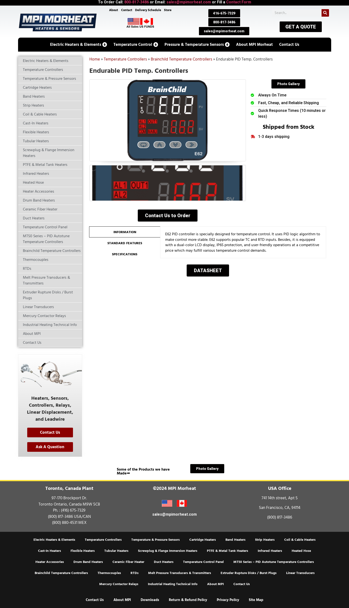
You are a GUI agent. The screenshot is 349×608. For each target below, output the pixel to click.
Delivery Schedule (148, 10)
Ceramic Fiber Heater (128, 562)
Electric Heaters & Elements (54, 539)
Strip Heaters (265, 539)
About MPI (215, 584)
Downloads (150, 600)
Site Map (256, 600)
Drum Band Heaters (88, 562)
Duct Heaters (163, 562)
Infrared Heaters (270, 551)
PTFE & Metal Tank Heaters (227, 551)
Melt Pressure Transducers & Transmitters (179, 573)
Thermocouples (109, 573)
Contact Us (241, 584)
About (113, 10)
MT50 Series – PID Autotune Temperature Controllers (273, 562)
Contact (126, 10)
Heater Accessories (49, 562)
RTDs (134, 573)
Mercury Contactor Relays (118, 584)
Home (94, 59)
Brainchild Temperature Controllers (181, 59)
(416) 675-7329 (73, 510)
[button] (78, 44)
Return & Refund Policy (188, 600)
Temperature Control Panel (203, 562)
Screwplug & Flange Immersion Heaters (167, 551)
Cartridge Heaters (202, 539)
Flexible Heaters (83, 551)
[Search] (325, 13)
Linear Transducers (300, 573)
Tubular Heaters (116, 551)
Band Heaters (235, 539)
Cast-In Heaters (49, 551)
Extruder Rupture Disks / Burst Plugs (249, 573)
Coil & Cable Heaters (300, 539)
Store (167, 10)
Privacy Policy (228, 600)
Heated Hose (301, 551)
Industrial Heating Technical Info (173, 584)
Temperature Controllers (125, 59)
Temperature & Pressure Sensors (155, 539)
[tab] (124, 231)
